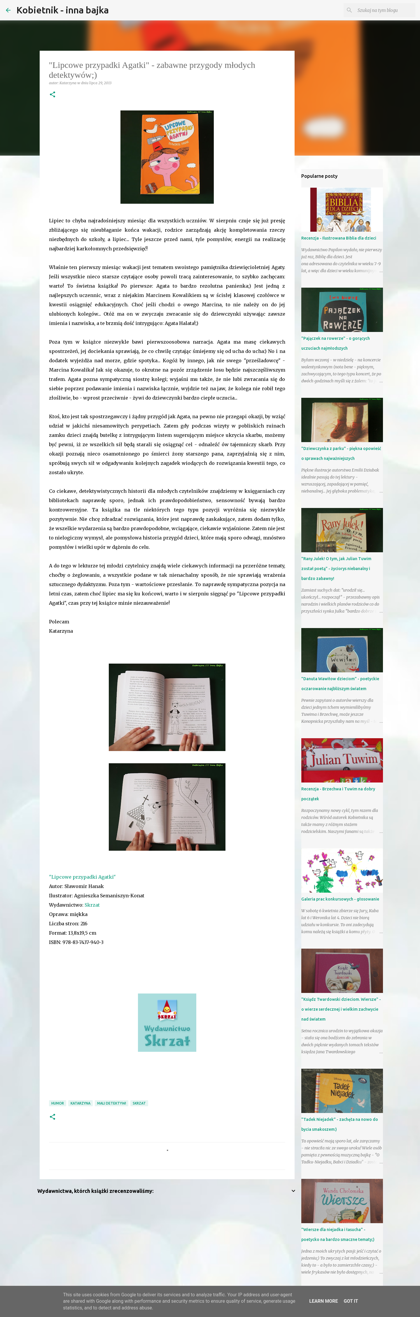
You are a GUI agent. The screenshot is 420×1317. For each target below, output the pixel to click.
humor (57, 1103)
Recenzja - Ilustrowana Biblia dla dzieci (338, 238)
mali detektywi (111, 1103)
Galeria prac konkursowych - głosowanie (340, 899)
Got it (351, 1301)
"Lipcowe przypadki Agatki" (82, 877)
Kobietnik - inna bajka (62, 10)
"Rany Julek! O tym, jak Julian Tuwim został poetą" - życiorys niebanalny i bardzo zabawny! (336, 568)
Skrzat (93, 905)
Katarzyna (80, 1103)
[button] (52, 95)
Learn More (323, 1301)
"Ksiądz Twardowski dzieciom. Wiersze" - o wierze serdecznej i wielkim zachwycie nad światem (341, 1009)
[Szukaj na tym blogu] (384, 10)
